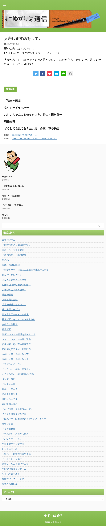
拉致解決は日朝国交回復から (16, 284)
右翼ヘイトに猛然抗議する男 (16, 454)
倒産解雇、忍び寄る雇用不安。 (17, 344)
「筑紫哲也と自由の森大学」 (13, 186)
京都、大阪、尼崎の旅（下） (16, 354)
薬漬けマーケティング (13, 479)
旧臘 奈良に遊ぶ (11, 265)
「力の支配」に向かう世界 (15, 434)
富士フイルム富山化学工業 (15, 464)
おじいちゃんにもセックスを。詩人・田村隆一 (33, 114)
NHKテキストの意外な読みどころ (18, 334)
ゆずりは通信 (53, 515)
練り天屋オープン (11, 309)
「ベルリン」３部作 (12, 459)
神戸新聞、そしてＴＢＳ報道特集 (18, 319)
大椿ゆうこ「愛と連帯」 (14, 289)
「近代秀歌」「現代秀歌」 (13, 205)
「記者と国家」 (13, 100)
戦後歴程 (9, 121)
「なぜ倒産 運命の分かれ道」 (17, 409)
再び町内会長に (10, 404)
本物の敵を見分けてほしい (24, 135)
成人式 (4, 215)
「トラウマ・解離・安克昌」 (16, 369)
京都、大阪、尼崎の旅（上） (16, 359)
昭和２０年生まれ (11, 394)
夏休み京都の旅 (10, 484)
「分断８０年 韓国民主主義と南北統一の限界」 (26, 270)
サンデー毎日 (8, 379)
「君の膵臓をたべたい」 (14, 304)
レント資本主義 (10, 449)
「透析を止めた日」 (12, 364)
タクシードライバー (16, 107)
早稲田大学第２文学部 (13, 444)
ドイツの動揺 (8, 429)
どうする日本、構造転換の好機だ (18, 374)
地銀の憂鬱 (7, 294)
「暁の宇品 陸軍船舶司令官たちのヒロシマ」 (25, 419)
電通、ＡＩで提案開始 (11, 196)
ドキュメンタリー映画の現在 (16, 339)
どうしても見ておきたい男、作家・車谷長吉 (31, 128)
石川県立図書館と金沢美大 (15, 314)
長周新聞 (6, 329)
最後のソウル (7, 177)
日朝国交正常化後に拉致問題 (16, 349)
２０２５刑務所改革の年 (14, 414)
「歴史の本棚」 (10, 384)
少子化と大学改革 (11, 474)
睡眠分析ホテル (10, 399)
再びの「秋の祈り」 (12, 275)
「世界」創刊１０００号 (14, 279)
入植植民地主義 (10, 299)
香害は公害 (7, 424)
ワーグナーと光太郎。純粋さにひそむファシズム (34, 138)
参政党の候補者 (10, 324)
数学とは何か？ (10, 389)
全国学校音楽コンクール (14, 469)
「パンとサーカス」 (12, 439)
